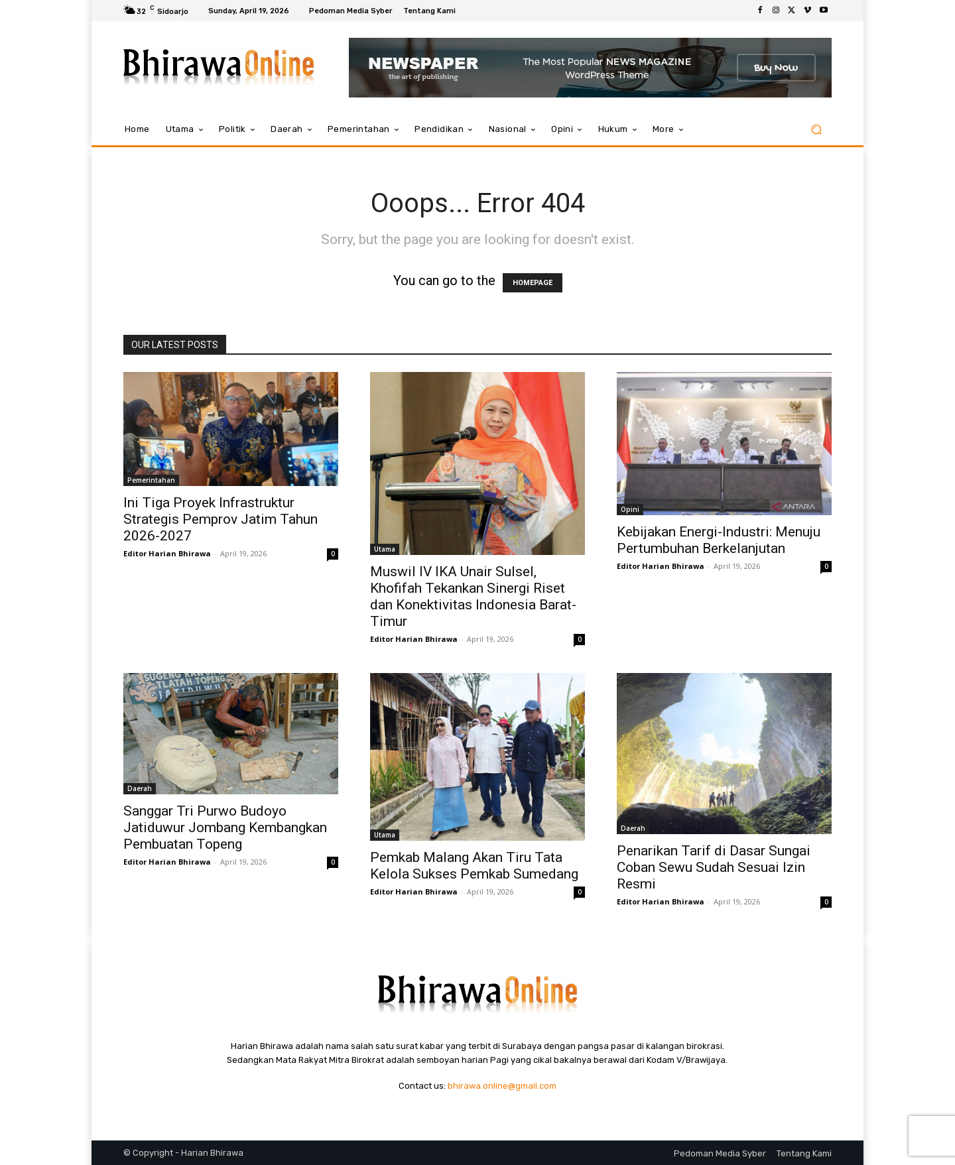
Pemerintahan (151, 480)
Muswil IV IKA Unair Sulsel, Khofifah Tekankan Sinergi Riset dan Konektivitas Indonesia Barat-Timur (473, 596)
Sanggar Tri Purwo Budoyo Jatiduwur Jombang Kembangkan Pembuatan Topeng (225, 827)
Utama (384, 549)
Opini (630, 509)
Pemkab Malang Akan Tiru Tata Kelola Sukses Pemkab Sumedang (474, 865)
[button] (816, 129)
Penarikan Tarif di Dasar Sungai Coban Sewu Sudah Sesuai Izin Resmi (713, 867)
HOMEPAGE (532, 282)
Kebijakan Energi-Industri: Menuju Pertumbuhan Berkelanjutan (718, 540)
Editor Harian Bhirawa (167, 553)
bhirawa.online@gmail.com (502, 1086)
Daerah (139, 788)
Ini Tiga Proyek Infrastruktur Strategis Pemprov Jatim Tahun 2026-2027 (220, 519)
